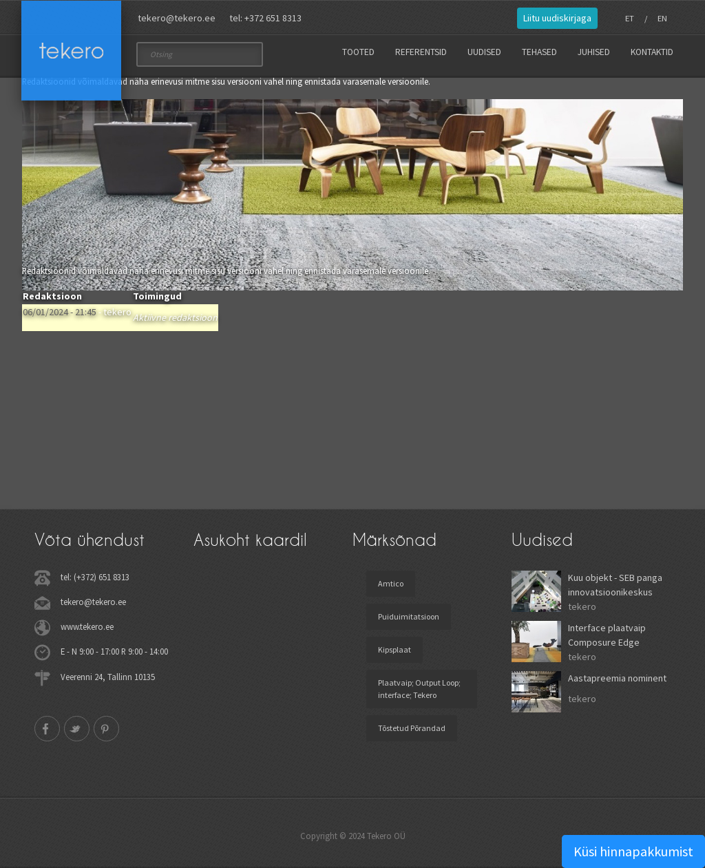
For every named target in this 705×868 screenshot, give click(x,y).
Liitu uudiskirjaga (557, 18)
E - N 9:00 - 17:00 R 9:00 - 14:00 (114, 651)
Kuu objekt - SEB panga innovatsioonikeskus (615, 584)
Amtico (390, 583)
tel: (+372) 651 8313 (95, 576)
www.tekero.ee (87, 626)
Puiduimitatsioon (408, 616)
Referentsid (421, 52)
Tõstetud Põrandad (411, 728)
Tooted (358, 52)
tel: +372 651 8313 (265, 18)
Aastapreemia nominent (617, 678)
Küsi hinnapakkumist (633, 851)
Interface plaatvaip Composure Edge (607, 635)
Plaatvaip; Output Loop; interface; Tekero (419, 688)
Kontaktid (652, 52)
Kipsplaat (394, 649)
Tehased (539, 52)
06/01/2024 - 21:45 (59, 312)
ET (629, 18)
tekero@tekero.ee (176, 18)
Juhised (594, 52)
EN (662, 18)
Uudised (484, 52)
